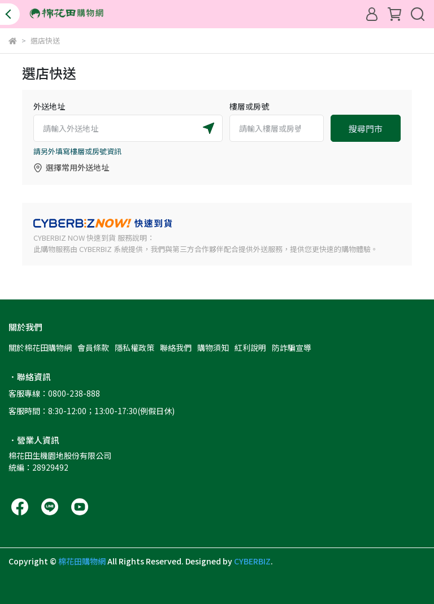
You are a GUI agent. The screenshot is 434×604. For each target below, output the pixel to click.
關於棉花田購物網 (40, 347)
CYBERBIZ (252, 561)
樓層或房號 (249, 106)
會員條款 (93, 347)
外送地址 (49, 106)
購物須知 (213, 347)
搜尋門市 (366, 128)
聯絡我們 (176, 347)
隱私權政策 (134, 347)
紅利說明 (250, 347)
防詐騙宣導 (291, 347)
